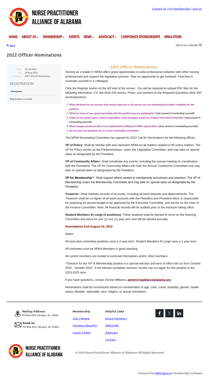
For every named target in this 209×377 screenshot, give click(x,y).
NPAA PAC (112, 325)
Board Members (116, 318)
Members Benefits (84, 325)
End (20, 72)
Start (19, 69)
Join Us (197, 8)
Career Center (81, 332)
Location (17, 75)
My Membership (179, 8)
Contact (110, 339)
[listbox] (189, 45)
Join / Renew (81, 318)
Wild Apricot (163, 373)
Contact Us (159, 8)
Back (12, 45)
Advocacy (111, 332)
